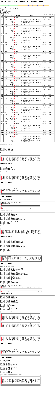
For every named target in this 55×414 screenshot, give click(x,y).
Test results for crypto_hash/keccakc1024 (41, 5)
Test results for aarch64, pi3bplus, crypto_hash (26, 5)
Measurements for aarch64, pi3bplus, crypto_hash (9, 5)
